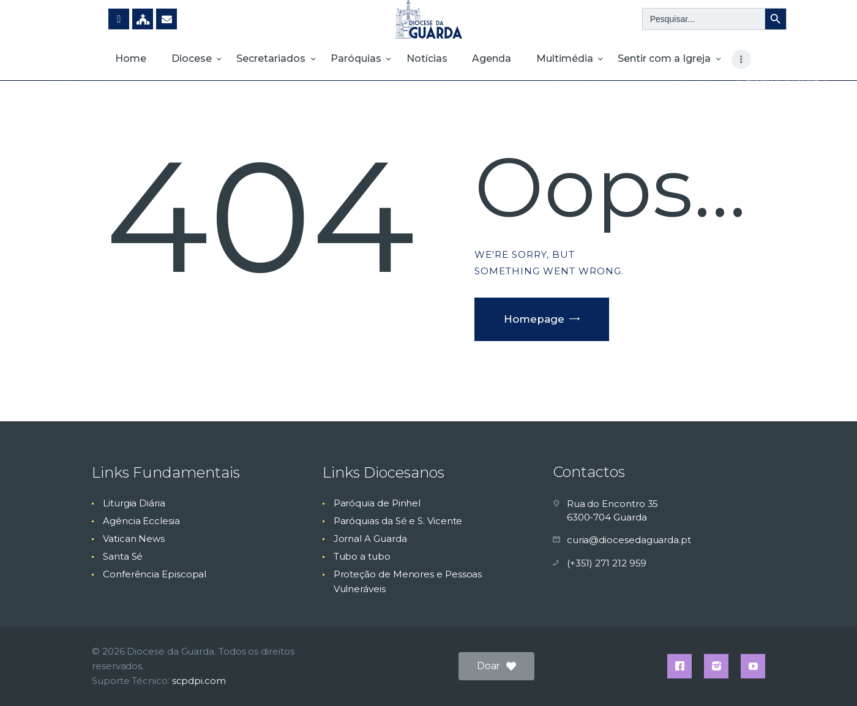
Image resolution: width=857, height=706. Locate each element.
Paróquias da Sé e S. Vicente (398, 521)
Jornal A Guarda (370, 538)
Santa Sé (123, 556)
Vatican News (134, 538)
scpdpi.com (199, 680)
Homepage (534, 319)
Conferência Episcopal (154, 574)
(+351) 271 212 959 (607, 563)
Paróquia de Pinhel (377, 503)
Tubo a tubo (362, 556)
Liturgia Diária (134, 503)
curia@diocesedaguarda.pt (629, 540)
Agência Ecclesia (141, 521)
